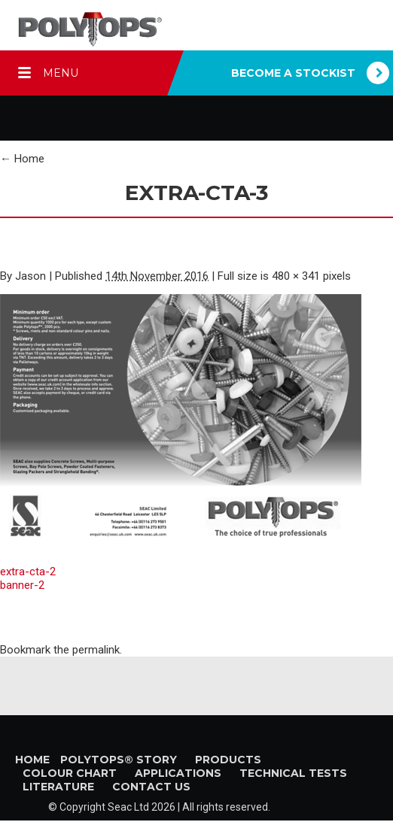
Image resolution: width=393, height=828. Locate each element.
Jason (30, 276)
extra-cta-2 (28, 571)
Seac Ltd (128, 807)
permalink (96, 650)
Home (22, 158)
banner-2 (22, 585)
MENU (60, 73)
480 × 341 (296, 276)
